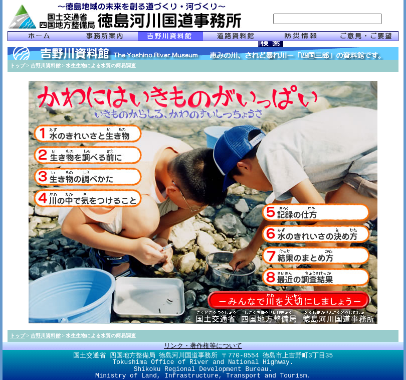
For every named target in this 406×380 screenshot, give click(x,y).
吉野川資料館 (46, 65)
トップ (17, 65)
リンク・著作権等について (203, 346)
